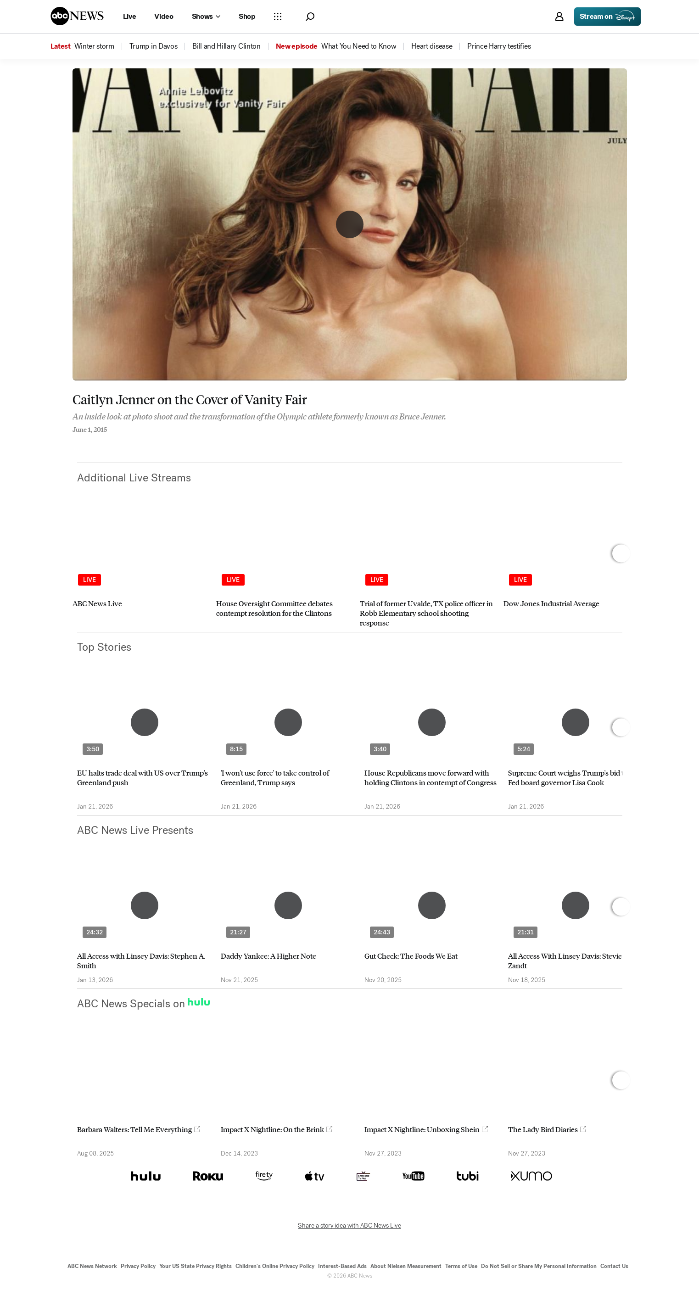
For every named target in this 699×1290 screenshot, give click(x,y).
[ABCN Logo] (77, 16)
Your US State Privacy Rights (195, 1266)
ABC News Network (92, 1266)
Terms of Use (461, 1266)
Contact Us (614, 1266)
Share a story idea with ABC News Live (349, 1225)
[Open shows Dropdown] (206, 16)
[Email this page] (111, 442)
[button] (310, 16)
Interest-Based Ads (342, 1266)
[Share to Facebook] (75, 442)
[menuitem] (94, 46)
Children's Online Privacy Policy (274, 1266)
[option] (140, 571)
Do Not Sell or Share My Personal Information (539, 1266)
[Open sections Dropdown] (277, 16)
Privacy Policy (138, 1266)
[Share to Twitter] (93, 442)
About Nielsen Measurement (406, 1266)
